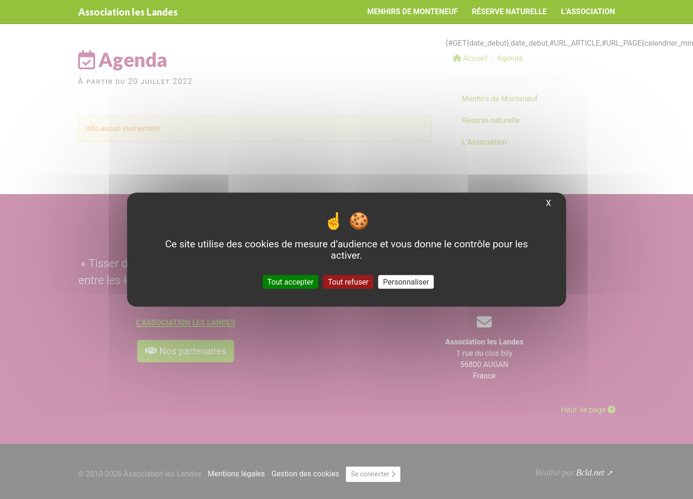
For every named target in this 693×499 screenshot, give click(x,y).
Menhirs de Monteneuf (412, 11)
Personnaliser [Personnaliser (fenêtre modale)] (406, 282)
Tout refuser (348, 282)
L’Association (588, 11)
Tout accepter (290, 282)
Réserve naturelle (509, 11)
